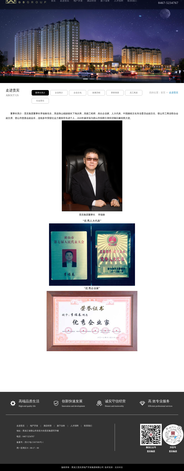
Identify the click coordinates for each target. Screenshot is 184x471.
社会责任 (40, 101)
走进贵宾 (21, 426)
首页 (163, 92)
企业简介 (59, 93)
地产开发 (34, 426)
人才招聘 (74, 426)
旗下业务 (61, 426)
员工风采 (134, 93)
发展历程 (96, 93)
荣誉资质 (115, 93)
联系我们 (88, 426)
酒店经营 (48, 426)
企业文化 (78, 93)
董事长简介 (40, 93)
